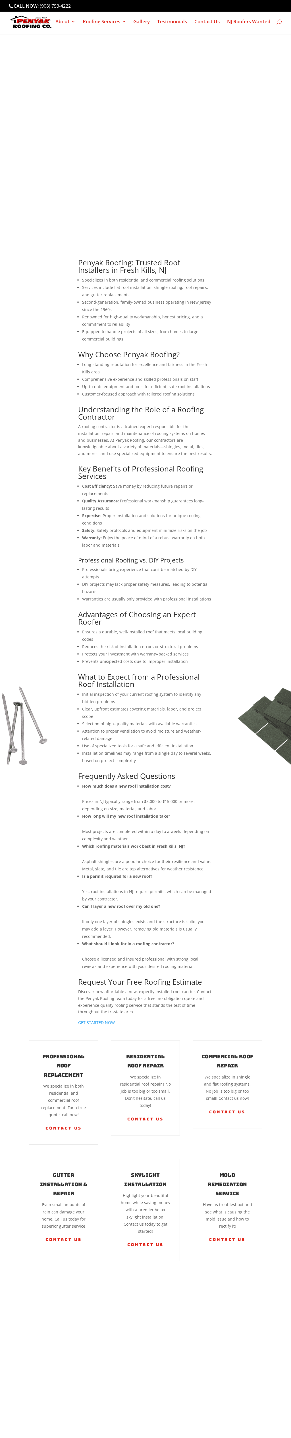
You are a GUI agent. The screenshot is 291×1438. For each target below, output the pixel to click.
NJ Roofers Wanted (249, 22)
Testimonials (172, 22)
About (62, 22)
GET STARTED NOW (96, 1022)
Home (41, 22)
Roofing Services (101, 22)
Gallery (141, 22)
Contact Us (207, 22)
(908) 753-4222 (55, 6)
